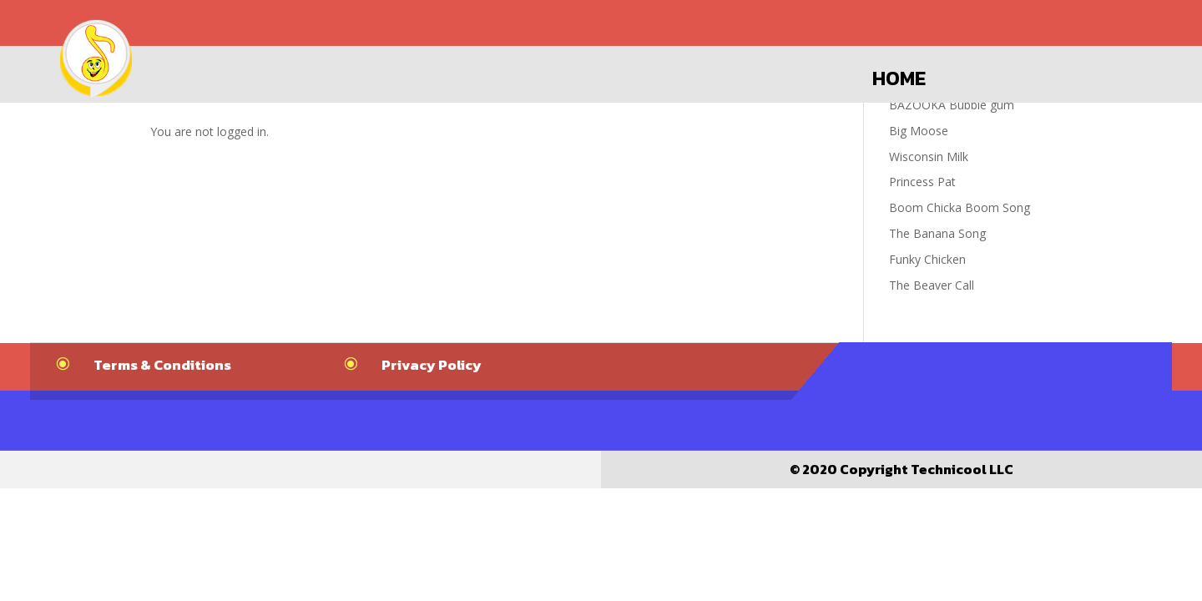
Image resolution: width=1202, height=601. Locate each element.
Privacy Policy (431, 365)
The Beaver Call (931, 285)
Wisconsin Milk (928, 156)
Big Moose (918, 131)
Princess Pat (922, 181)
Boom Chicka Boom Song (959, 207)
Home (899, 78)
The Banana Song (937, 233)
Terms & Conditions (162, 365)
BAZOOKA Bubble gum (951, 105)
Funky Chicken (927, 259)
